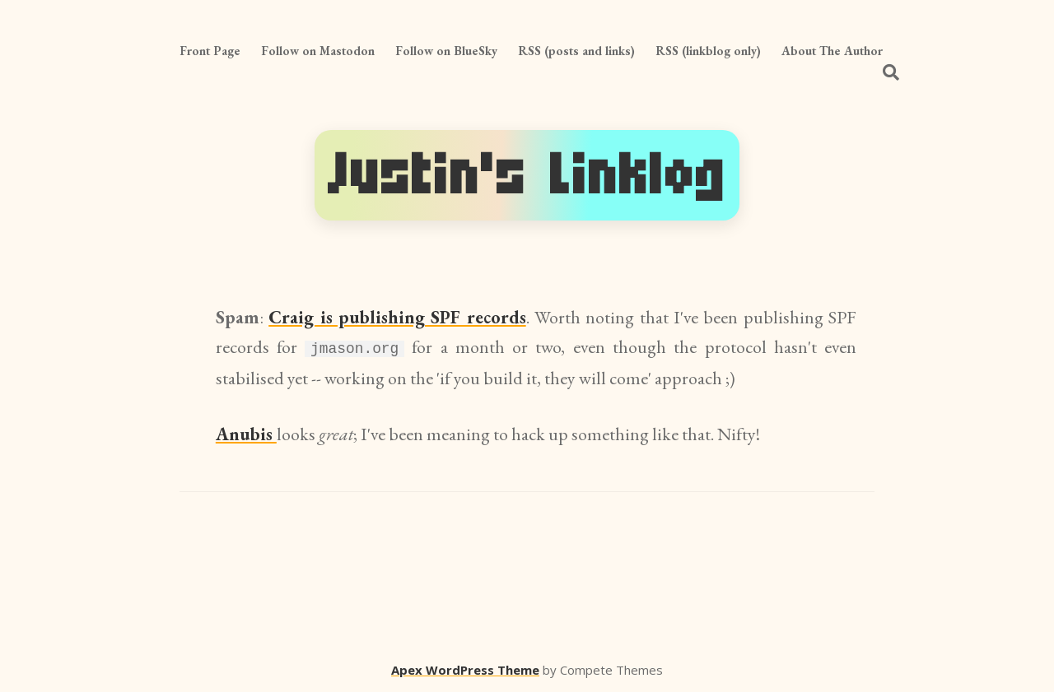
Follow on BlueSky (446, 50)
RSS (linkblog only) (708, 50)
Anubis (246, 432)
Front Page (210, 50)
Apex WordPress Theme (465, 668)
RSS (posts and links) (576, 50)
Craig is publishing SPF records (396, 317)
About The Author (832, 50)
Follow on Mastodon (318, 50)
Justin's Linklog (527, 175)
